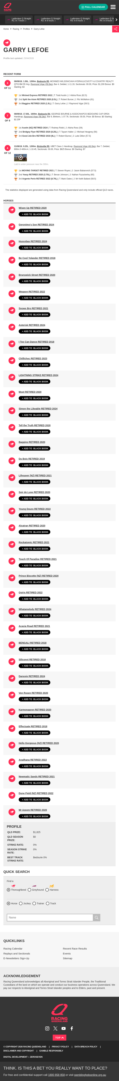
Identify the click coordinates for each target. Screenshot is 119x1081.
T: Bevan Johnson (60, 174)
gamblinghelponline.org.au (90, 1074)
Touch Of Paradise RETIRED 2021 (38, 559)
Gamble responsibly (51, 1051)
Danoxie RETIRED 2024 (32, 676)
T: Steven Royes (62, 170)
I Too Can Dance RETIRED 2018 (36, 341)
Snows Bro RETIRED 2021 (33, 308)
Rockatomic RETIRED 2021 (34, 542)
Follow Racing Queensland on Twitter (55, 1028)
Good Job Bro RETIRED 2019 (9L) (38, 136)
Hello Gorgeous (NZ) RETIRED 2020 (39, 743)
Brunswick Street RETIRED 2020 (37, 275)
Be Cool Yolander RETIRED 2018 (37, 258)
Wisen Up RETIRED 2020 (33, 208)
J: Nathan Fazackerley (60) (82, 174)
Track (53, 903)
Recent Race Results (75, 948)
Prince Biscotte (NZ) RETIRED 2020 (38, 575)
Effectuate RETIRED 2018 (33, 726)
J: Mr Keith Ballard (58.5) (84, 179)
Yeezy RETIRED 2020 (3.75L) (36, 174)
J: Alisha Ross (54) (74, 128)
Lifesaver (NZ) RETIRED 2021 (35, 475)
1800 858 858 (56, 1074)
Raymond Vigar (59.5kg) (42, 84)
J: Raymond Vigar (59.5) (78, 103)
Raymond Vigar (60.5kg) (85, 146)
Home (7, 7)
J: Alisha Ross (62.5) (77, 95)
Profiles (26, 29)
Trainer (40, 903)
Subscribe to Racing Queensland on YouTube (64, 1028)
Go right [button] (116, 19)
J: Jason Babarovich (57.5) (84, 170)
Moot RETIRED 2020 (30, 392)
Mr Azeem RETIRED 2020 (33, 810)
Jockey (27, 903)
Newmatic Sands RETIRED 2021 (37, 776)
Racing (16, 29)
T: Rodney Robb (56, 128)
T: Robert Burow (66, 99)
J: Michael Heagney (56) (86, 132)
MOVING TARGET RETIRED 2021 (38, 170)
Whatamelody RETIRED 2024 (35, 609)
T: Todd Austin (60, 95)
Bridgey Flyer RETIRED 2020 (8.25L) (40, 132)
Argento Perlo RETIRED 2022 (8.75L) (39, 179)
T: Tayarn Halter (66, 132)
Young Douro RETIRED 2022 (35, 509)
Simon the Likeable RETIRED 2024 (38, 408)
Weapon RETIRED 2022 (32, 291)
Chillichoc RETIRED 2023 (33, 358)
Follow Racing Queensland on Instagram (47, 1028)
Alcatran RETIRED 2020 (32, 525)
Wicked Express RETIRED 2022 (37, 95)
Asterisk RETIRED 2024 (32, 325)
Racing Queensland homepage (59, 1013)
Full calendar (93, 7)
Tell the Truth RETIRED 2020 (34, 425)
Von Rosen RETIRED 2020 (33, 693)
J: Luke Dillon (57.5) (82, 136)
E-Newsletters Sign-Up (16, 958)
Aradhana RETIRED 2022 (33, 759)
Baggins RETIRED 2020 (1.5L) (36, 103)
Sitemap (67, 958)
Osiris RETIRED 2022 (30, 592)
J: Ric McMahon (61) (84, 99)
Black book (34, 214)
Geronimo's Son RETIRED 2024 (36, 224)
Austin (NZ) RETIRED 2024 (35, 128)
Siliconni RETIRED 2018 (32, 659)
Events (67, 953)
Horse (14, 903)
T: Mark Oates (65, 179)
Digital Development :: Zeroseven (22, 1057)
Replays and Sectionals (16, 953)
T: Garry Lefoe (59, 103)
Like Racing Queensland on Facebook (72, 1028)
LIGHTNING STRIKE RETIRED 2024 (38, 375)
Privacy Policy (60, 1047)
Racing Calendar (12, 948)
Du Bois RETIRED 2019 (32, 458)
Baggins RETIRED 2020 (32, 442)
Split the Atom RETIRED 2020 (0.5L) (40, 99)
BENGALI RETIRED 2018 (32, 642)
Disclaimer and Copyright (18, 1051)
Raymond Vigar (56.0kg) (35, 116)
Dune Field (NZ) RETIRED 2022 (36, 793)
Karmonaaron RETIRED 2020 (35, 709)
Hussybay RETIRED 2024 (33, 241)
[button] (19, 20)
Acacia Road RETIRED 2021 (34, 626)
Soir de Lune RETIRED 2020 (34, 492)
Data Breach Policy (86, 1047)
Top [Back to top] (59, 1037)
